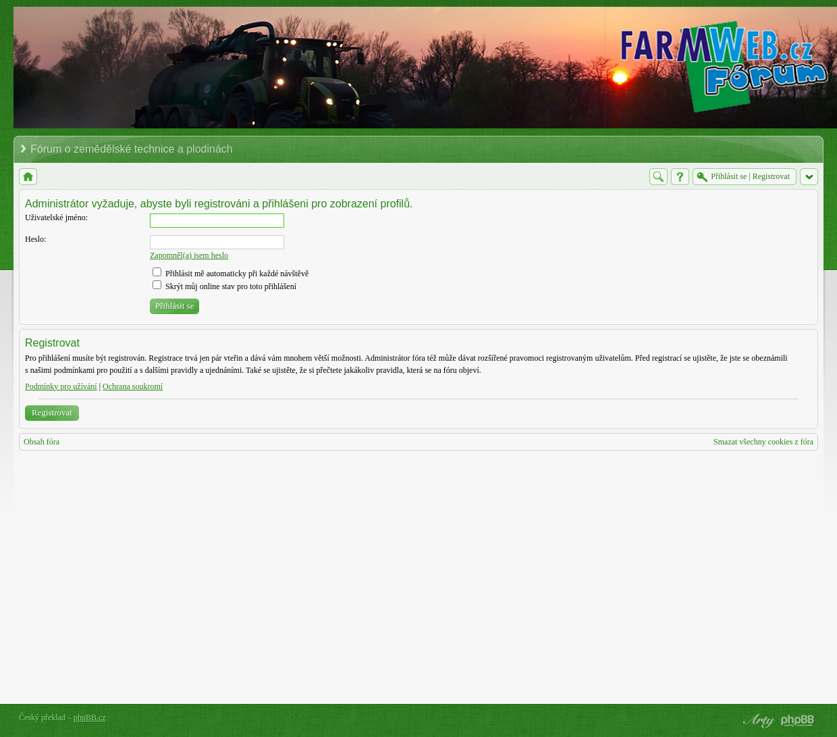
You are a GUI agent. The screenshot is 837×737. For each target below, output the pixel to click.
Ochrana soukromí (133, 386)
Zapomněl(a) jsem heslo (189, 255)
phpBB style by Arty (757, 720)
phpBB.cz (90, 717)
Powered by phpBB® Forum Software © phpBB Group (798, 720)
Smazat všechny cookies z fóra (763, 442)
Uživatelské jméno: (56, 217)
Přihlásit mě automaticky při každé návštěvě (230, 273)
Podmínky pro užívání (61, 386)
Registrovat (52, 412)
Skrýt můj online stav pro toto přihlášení (224, 286)
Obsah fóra (41, 442)
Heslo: (35, 239)
